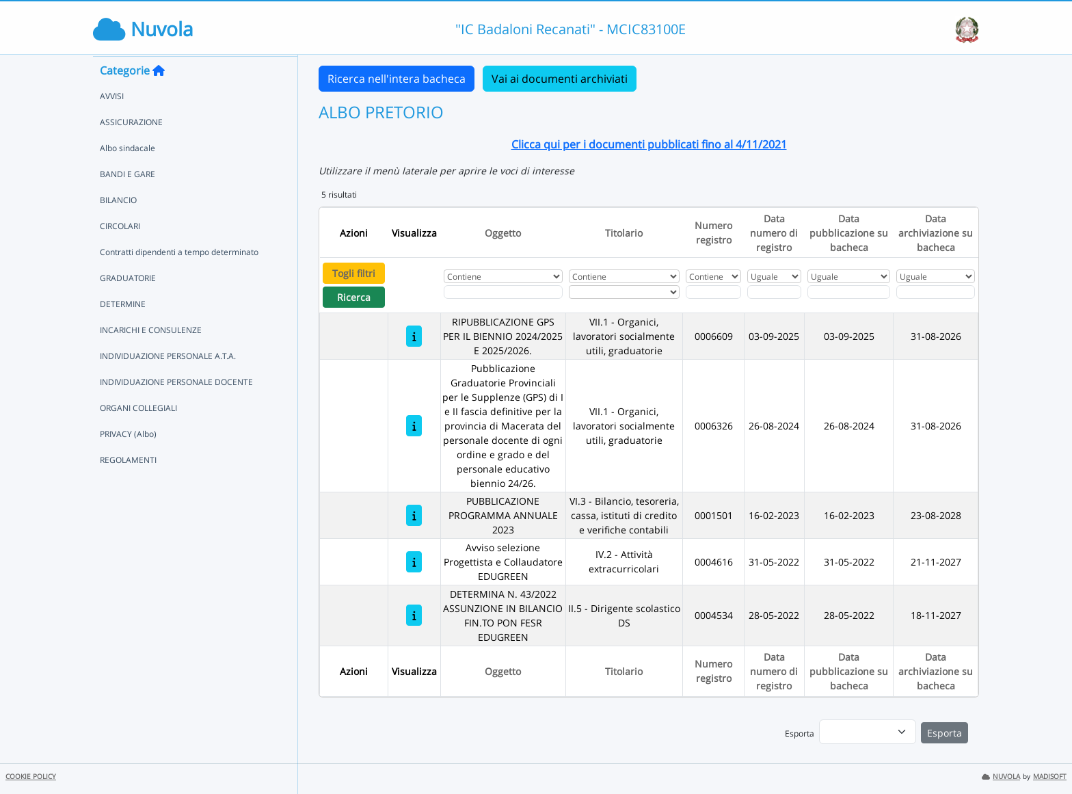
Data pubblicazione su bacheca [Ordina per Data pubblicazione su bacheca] (848, 233)
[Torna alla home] (158, 96)
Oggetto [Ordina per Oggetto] (503, 232)
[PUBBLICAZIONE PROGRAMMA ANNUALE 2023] (414, 515)
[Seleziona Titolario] (624, 292)
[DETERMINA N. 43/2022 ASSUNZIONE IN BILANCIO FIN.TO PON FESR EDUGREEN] (414, 615)
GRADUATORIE (128, 304)
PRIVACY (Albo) (128, 460)
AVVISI (112, 122)
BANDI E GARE (127, 200)
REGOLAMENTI (128, 486)
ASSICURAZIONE (131, 148)
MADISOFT (1050, 776)
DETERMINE (123, 330)
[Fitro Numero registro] (713, 292)
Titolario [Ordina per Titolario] (624, 232)
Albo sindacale (127, 174)
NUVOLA (1001, 776)
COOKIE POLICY (30, 776)
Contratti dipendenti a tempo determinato (179, 278)
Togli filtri (353, 273)
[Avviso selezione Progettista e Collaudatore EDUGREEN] (414, 561)
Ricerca (354, 297)
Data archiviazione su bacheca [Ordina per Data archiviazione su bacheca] (935, 233)
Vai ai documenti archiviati (560, 78)
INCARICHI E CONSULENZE (151, 356)
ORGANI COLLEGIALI (138, 434)
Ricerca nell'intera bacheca (396, 78)
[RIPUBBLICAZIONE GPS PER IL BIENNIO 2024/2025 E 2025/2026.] (414, 336)
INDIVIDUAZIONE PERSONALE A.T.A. (168, 382)
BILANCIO (118, 226)
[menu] (867, 731)
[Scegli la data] (774, 292)
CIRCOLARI (120, 252)
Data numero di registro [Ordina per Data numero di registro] (774, 233)
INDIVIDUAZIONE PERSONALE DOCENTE (176, 408)
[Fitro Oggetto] (503, 292)
